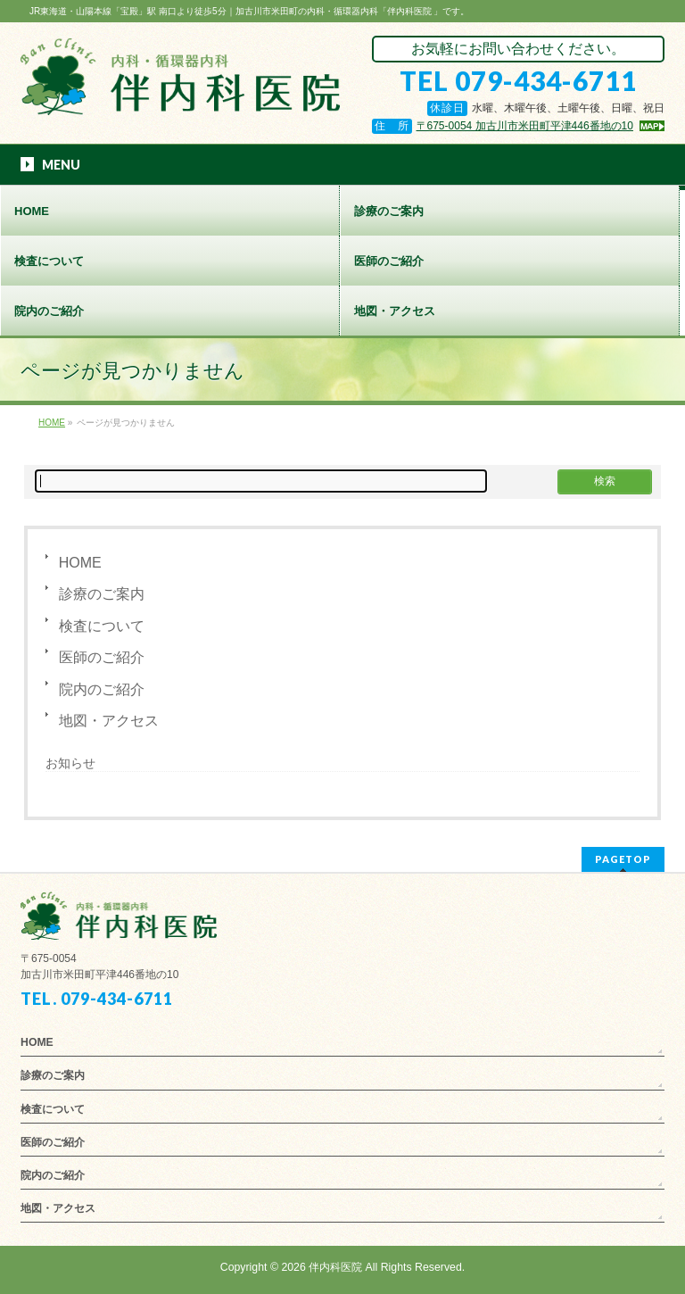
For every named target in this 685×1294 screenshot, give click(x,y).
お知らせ (70, 763)
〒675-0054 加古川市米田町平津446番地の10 (525, 126)
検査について (101, 626)
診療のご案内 (101, 593)
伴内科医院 (335, 1267)
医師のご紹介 (101, 657)
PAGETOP (623, 859)
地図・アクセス (109, 720)
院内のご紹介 (101, 689)
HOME (80, 562)
